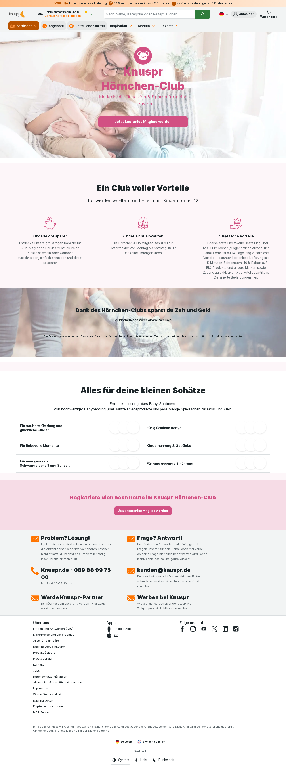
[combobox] (149, 14)
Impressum (40, 688)
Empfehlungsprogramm (49, 706)
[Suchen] (202, 14)
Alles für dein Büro (46, 640)
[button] (244, 14)
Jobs (36, 670)
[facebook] (182, 629)
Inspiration (121, 26)
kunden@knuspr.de (164, 570)
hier (254, 277)
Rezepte (170, 26)
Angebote (53, 26)
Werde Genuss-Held (47, 694)
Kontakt (38, 664)
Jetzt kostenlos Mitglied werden (143, 121)
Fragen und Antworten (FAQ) (53, 628)
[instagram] (193, 629)
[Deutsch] (223, 14)
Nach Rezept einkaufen (49, 646)
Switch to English (151, 742)
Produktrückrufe (44, 652)
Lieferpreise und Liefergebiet (53, 634)
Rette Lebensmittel (87, 26)
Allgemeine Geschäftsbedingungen (57, 682)
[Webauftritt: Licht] (140, 760)
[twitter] (214, 629)
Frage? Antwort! (159, 538)
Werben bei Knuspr (163, 597)
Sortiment (23, 26)
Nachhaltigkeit (43, 700)
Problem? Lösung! (65, 538)
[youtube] (203, 629)
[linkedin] (225, 629)
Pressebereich (43, 658)
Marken (146, 26)
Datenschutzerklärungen (50, 676)
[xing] (236, 629)
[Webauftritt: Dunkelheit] (163, 760)
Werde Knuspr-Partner (72, 597)
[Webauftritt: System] (120, 760)
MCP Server (41, 712)
